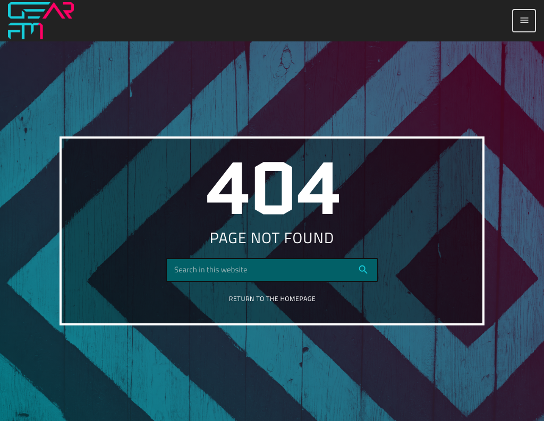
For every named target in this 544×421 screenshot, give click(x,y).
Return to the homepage (272, 299)
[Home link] (41, 20)
